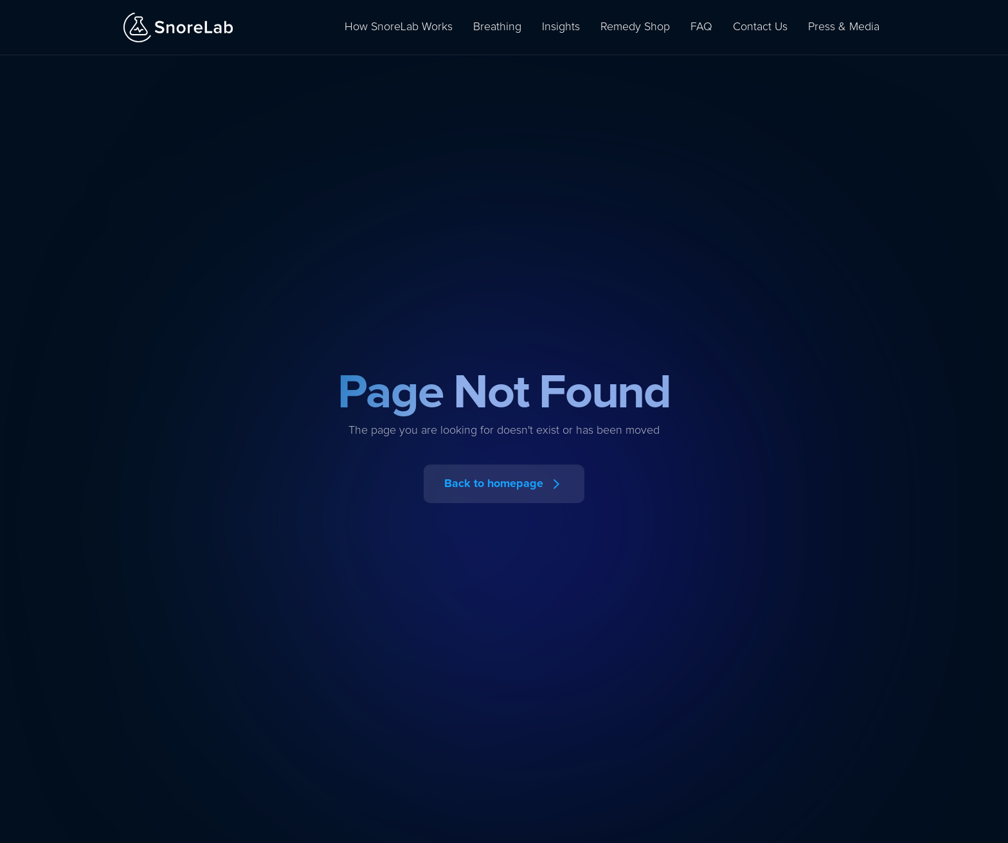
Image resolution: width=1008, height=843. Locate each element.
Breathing (497, 27)
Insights (561, 27)
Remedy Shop (635, 27)
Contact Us (760, 27)
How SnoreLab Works (399, 27)
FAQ (701, 27)
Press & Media (843, 27)
